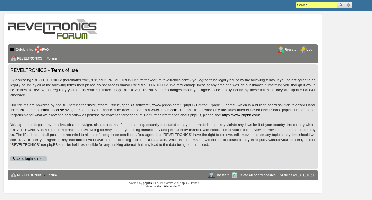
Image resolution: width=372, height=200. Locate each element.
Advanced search (348, 5)
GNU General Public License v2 (43, 110)
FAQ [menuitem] (45, 49)
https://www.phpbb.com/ (241, 115)
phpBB (147, 183)
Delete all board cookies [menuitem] (256, 175)
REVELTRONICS (29, 175)
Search (341, 5)
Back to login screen (28, 159)
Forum (52, 175)
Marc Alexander (167, 186)
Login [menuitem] (310, 49)
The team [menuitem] (222, 175)
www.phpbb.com (164, 110)
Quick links (24, 49)
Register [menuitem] (291, 49)
